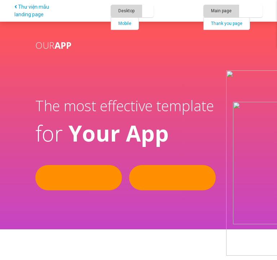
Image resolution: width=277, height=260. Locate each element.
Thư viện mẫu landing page (31, 10)
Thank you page (226, 23)
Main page (221, 10)
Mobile (124, 23)
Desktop (126, 10)
